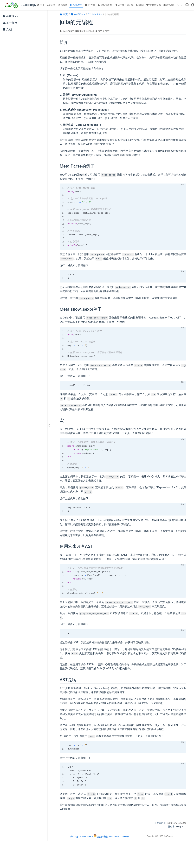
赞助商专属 (153, 5)
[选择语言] (180, 4)
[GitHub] (187, 4)
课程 (51, 5)
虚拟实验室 (104, 5)
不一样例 (11, 22)
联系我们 (169, 5)
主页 (41, 5)
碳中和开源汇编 (124, 5)
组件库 (90, 5)
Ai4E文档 (76, 5)
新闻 (140, 5)
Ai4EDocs (10, 16)
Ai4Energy (68, 31)
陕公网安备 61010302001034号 (111, 836)
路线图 (62, 5)
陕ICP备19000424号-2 (81, 836)
